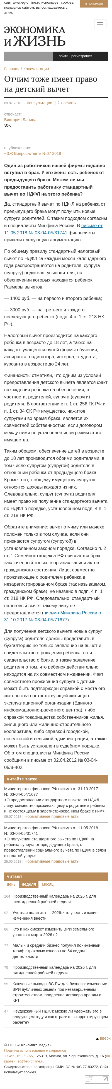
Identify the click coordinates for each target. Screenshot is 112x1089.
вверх (103, 1038)
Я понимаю (94, 3)
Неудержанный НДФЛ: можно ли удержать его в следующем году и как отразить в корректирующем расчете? (60, 1017)
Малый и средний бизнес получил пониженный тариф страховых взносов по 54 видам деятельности (56, 951)
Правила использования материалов (35, 1050)
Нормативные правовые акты (52, 816)
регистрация (81, 56)
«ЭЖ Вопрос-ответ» (32, 153)
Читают (15, 876)
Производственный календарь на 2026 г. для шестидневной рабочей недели (54, 899)
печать (67, 103)
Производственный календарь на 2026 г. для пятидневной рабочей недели (54, 970)
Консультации (39, 103)
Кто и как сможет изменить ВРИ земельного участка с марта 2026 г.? (53, 932)
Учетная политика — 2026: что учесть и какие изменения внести (55, 915)
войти (63, 56)
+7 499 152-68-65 (18, 1056)
